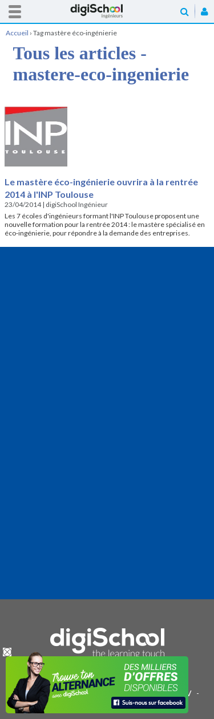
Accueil (107, 11)
